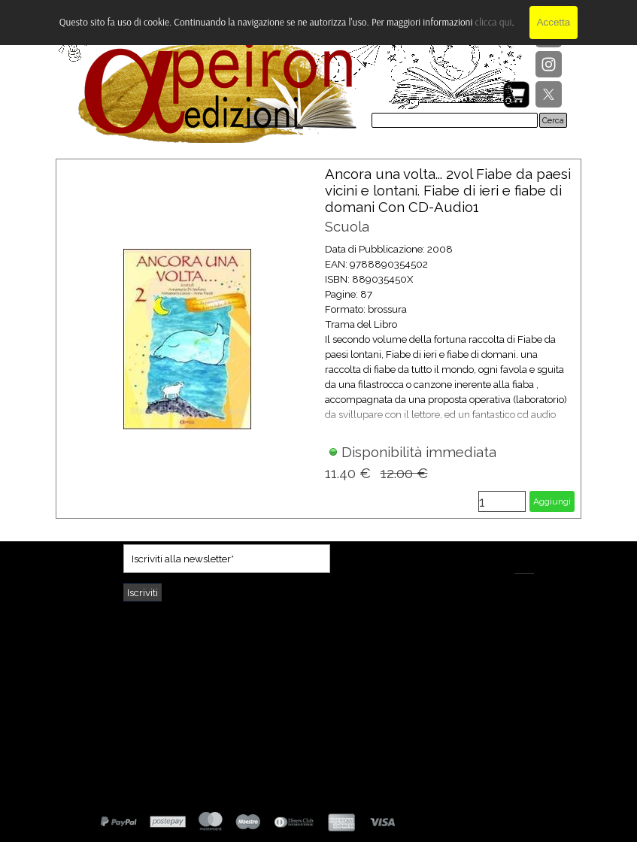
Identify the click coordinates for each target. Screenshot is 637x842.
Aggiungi (552, 501)
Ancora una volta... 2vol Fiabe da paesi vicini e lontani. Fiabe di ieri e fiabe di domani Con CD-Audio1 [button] (448, 190)
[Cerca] (455, 120)
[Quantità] (502, 501)
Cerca (553, 120)
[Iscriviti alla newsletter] (226, 558)
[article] (319, 339)
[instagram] (548, 64)
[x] (548, 94)
